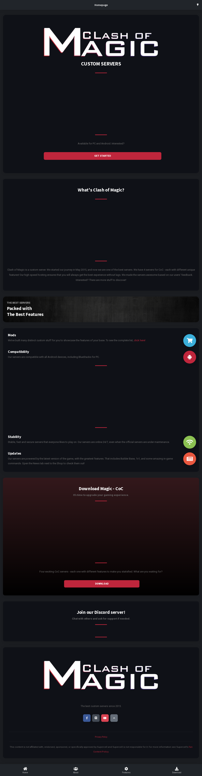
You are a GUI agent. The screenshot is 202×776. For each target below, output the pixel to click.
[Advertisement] (101, 107)
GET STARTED (102, 155)
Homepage (101, 5)
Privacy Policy (101, 737)
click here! (139, 340)
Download (101, 583)
